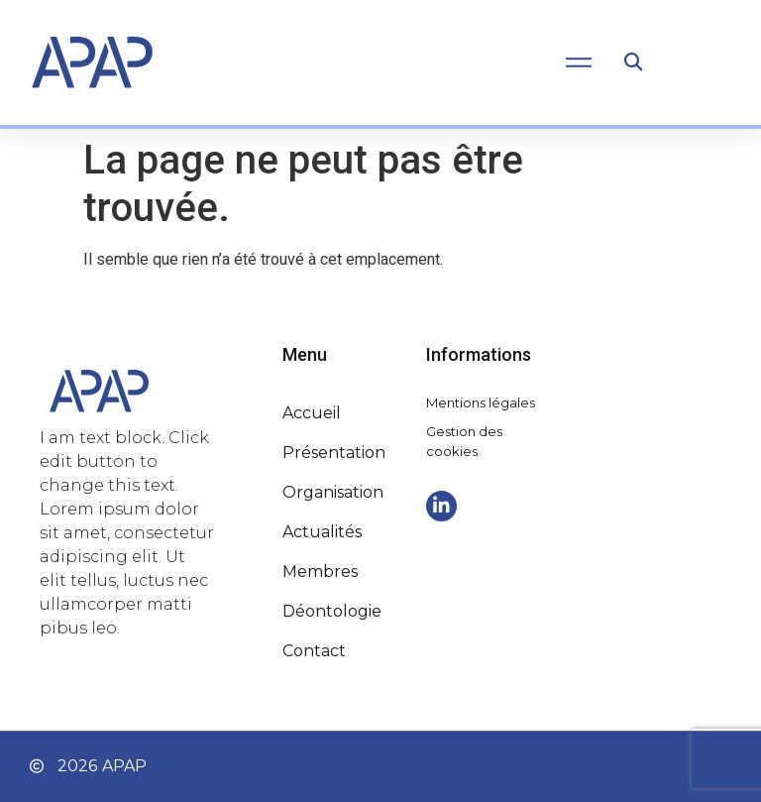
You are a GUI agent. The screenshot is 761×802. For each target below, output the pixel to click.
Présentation (333, 452)
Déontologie (331, 611)
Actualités (322, 531)
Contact (314, 650)
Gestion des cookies (464, 441)
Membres (320, 571)
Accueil (311, 412)
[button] (632, 63)
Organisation (332, 492)
